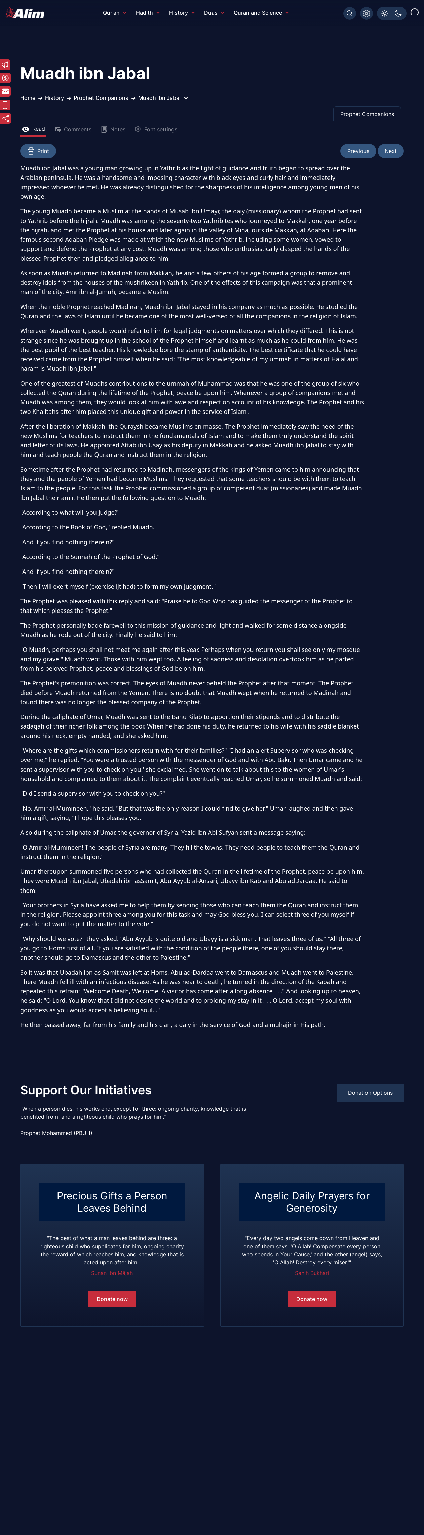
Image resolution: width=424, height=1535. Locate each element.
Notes (113, 129)
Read (33, 128)
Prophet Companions (367, 114)
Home (27, 97)
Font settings (156, 129)
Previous (358, 151)
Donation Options (370, 1092)
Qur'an (114, 12)
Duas (214, 12)
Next (391, 151)
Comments (72, 129)
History (182, 12)
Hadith (148, 12)
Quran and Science (261, 12)
